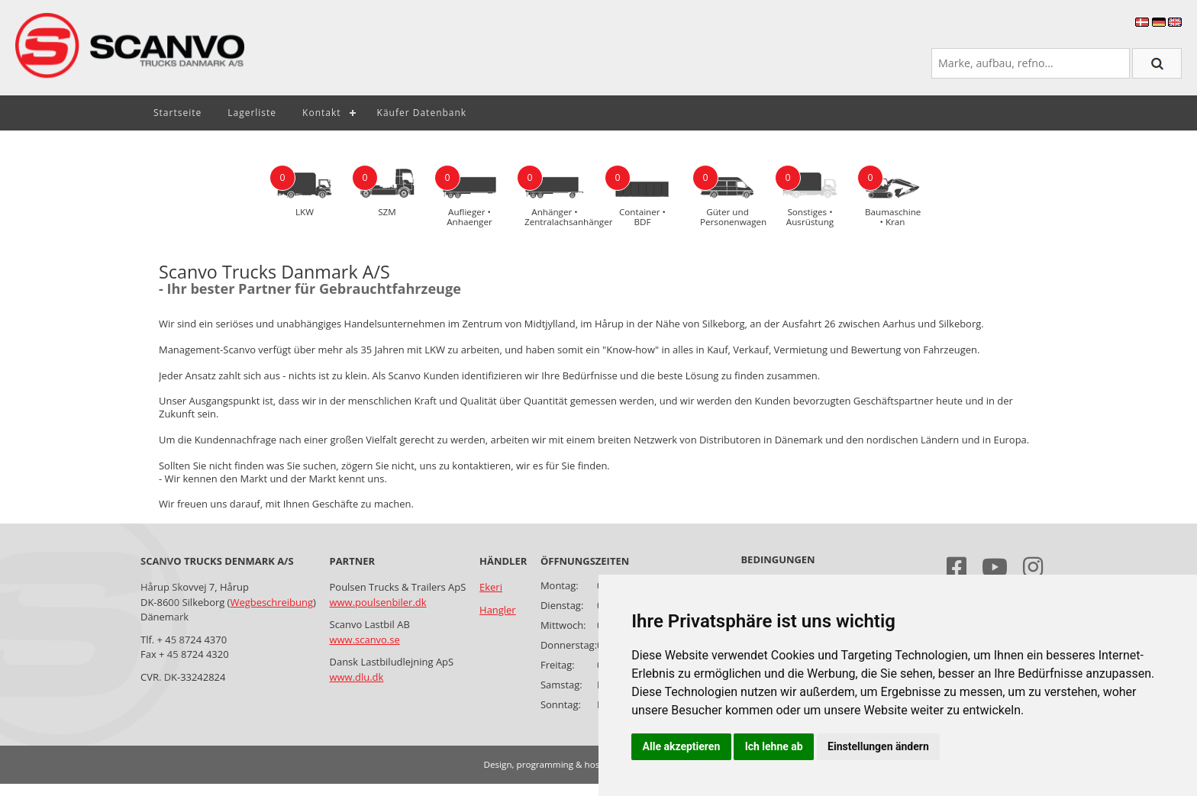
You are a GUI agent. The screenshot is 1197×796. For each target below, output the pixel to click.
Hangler (497, 610)
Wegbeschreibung (271, 602)
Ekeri (490, 587)
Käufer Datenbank (422, 112)
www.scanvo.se (365, 639)
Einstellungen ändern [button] (878, 746)
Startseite (177, 112)
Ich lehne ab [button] (774, 746)
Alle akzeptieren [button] (682, 746)
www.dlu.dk (357, 677)
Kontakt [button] (321, 112)
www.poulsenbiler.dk (378, 602)
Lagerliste (251, 112)
